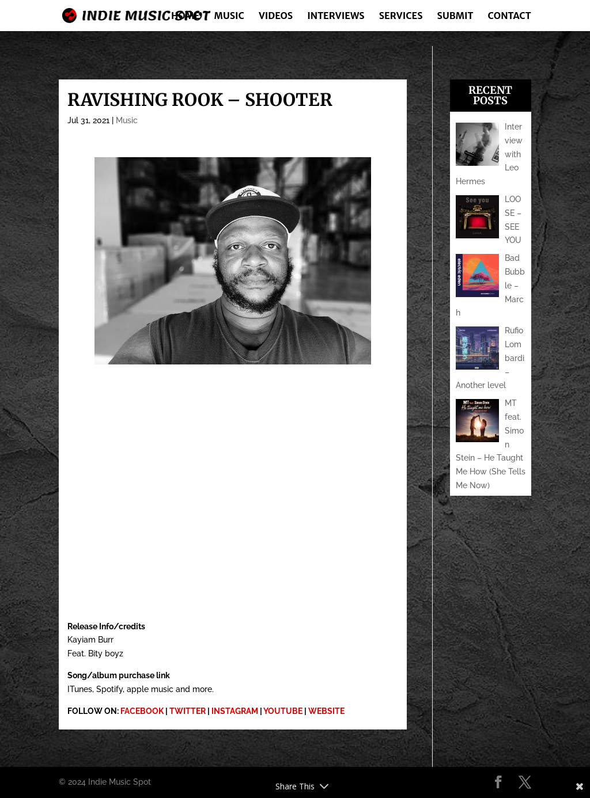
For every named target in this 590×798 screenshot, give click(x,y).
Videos (276, 16)
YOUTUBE (282, 711)
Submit (455, 16)
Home (185, 16)
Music (229, 16)
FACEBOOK (142, 711)
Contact (509, 16)
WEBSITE (326, 711)
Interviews (335, 16)
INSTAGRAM (234, 711)
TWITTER (187, 711)
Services (401, 16)
